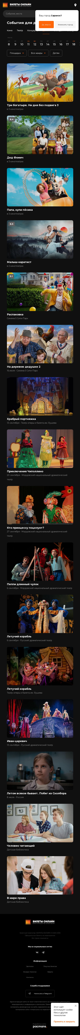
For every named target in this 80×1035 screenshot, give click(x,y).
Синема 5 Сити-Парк (17, 318)
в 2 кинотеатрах (15, 266)
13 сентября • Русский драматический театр (30, 745)
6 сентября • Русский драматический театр (29, 640)
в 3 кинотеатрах (15, 109)
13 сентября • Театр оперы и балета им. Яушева (31, 423)
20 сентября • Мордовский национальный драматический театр (37, 477)
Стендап (58, 30)
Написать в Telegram (40, 993)
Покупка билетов (50, 966)
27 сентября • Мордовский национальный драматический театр (37, 533)
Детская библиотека (18, 849)
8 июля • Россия (15, 797)
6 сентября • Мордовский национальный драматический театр (39, 588)
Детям (46, 30)
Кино (10, 30)
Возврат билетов (29, 972)
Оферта (50, 972)
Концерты (32, 30)
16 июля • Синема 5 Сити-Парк (22, 370)
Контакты (30, 977)
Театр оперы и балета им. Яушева (24, 692)
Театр (20, 30)
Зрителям (30, 966)
